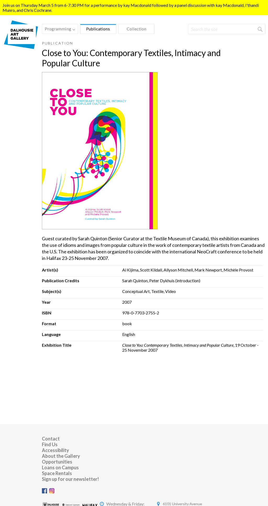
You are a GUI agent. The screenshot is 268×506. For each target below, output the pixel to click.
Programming (58, 29)
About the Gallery (61, 456)
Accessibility (55, 450)
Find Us (50, 444)
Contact (51, 439)
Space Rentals (57, 473)
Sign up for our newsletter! (70, 479)
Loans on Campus (60, 467)
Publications (98, 28)
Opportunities (57, 462)
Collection (136, 28)
